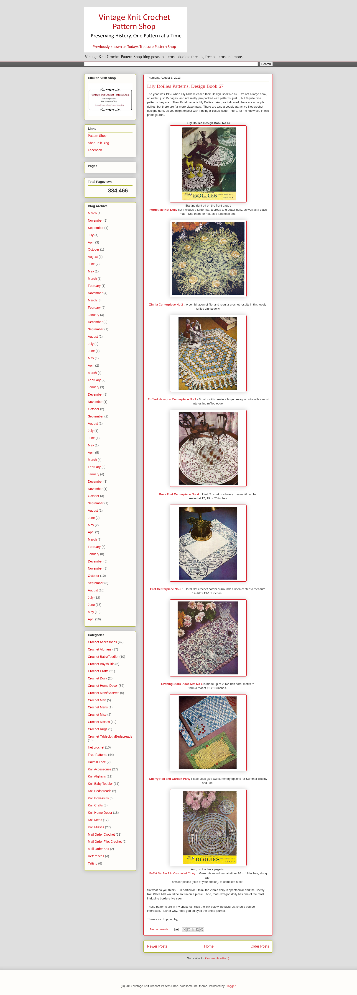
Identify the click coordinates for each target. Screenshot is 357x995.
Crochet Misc (97, 714)
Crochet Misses (99, 722)
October (93, 249)
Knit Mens (95, 820)
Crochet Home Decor (103, 685)
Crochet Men (97, 700)
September (95, 228)
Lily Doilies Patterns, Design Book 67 (185, 86)
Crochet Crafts (98, 671)
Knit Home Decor (100, 812)
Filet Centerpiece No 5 (165, 589)
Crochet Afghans (100, 649)
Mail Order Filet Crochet (105, 841)
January (93, 315)
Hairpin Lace (97, 762)
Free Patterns (97, 755)
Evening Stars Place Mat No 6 (182, 684)
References (96, 856)
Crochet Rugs (97, 729)
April (91, 242)
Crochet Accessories (102, 642)
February (94, 286)
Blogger (230, 986)
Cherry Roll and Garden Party (169, 778)
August (93, 257)
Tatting (92, 863)
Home (209, 946)
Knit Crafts (95, 805)
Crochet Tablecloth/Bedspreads (110, 736)
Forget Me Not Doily (163, 209)
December (95, 322)
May (91, 271)
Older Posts (260, 946)
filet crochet (96, 747)
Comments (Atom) (217, 958)
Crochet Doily (97, 678)
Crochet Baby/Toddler (103, 656)
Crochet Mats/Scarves (103, 693)
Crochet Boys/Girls (101, 664)
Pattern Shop (97, 135)
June (91, 264)
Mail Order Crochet (101, 834)
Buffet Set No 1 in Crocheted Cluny (172, 873)
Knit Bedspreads (99, 791)
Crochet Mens (98, 707)
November (95, 220)
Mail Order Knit (98, 849)
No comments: (160, 929)
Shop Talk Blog (98, 143)
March (92, 213)
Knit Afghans (97, 776)
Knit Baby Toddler (100, 783)
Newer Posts (157, 946)
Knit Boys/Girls (98, 798)
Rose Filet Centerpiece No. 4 (179, 494)
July (91, 235)
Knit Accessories (99, 769)
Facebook (95, 150)
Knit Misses (96, 827)
